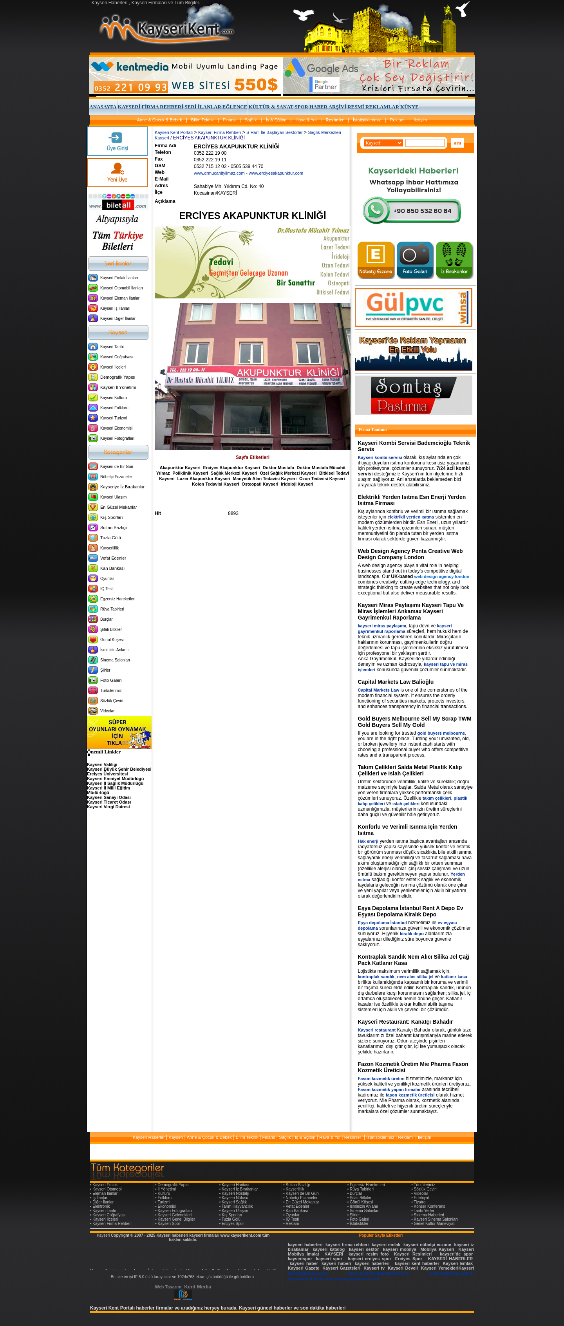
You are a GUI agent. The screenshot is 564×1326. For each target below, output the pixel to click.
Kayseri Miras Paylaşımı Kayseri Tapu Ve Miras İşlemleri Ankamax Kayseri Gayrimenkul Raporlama (411, 611)
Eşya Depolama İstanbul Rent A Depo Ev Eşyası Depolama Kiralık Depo (410, 911)
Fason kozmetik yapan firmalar (389, 1089)
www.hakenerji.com (308, 1273)
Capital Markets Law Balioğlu (396, 682)
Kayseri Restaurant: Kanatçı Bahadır (405, 1022)
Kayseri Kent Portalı (174, 132)
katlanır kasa (454, 976)
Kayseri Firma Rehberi (219, 132)
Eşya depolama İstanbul (382, 922)
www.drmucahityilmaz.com (219, 173)
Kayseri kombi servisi (380, 457)
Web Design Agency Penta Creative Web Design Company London (410, 554)
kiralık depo (412, 933)
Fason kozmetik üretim (381, 1078)
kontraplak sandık (376, 976)
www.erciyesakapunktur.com (276, 173)
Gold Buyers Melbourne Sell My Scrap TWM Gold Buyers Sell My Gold (415, 721)
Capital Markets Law (379, 690)
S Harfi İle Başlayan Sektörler (274, 132)
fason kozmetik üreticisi (410, 1095)
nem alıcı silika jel (415, 976)
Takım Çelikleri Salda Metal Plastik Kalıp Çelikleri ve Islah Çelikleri (410, 770)
